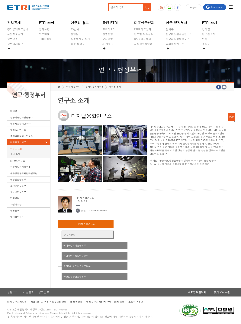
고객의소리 (109, 29)
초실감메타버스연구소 (179, 53)
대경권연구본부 (18, 179)
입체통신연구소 (175, 44)
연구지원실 (69, 234)
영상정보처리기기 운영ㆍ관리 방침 (105, 302)
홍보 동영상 (78, 44)
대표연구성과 (144, 23)
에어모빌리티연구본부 (74, 245)
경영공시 (12, 53)
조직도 (206, 44)
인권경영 (107, 34)
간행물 (75, 34)
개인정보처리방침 (17, 302)
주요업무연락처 (197, 292)
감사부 (170, 29)
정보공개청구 (15, 44)
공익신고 (107, 53)
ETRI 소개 (209, 23)
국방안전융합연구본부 (74, 276)
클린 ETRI (110, 23)
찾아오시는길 (222, 292)
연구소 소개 (16, 149)
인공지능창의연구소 (178, 39)
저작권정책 (76, 302)
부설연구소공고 (137, 302)
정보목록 (12, 39)
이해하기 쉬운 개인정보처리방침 (48, 302)
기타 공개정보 (210, 53)
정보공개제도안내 (17, 29)
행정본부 (14, 210)
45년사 (75, 29)
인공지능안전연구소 (20, 167)
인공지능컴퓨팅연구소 (179, 34)
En (193, 7)
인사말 (206, 29)
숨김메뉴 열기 (9, 48)
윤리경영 (107, 39)
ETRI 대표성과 (142, 29)
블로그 (169, 7)
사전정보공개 (15, 34)
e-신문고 (107, 44)
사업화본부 (15, 204)
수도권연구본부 (18, 191)
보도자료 (44, 34)
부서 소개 (15, 153)
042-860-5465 (99, 210)
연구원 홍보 (80, 23)
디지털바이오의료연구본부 (77, 266)
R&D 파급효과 (142, 39)
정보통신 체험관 (80, 39)
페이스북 (177, 7)
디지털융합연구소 (19, 142)
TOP (231, 116)
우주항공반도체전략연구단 (23, 173)
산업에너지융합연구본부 (75, 255)
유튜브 (161, 7)
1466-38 (63, 309)
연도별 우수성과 (143, 34)
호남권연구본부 (18, 185)
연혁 (204, 39)
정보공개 (14, 23)
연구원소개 (208, 34)
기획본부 (14, 198)
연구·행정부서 (176, 23)
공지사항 (44, 29)
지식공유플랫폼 (143, 44)
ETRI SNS (45, 39)
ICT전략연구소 (17, 160)
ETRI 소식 (46, 23)
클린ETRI (12, 292)
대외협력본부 (17, 216)
